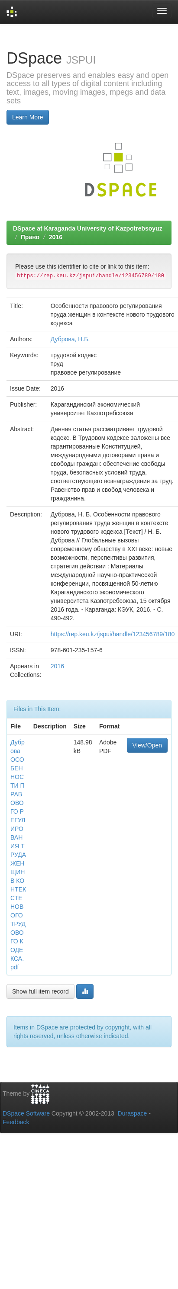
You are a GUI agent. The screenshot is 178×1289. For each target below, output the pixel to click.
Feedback (16, 1122)
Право (30, 237)
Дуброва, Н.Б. (70, 339)
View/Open (147, 745)
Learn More (27, 117)
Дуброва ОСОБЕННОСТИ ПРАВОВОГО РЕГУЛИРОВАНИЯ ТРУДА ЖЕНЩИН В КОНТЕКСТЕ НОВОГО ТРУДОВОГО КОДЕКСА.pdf (18, 855)
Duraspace (132, 1113)
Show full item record (40, 991)
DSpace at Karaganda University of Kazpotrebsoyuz (87, 228)
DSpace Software (26, 1113)
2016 (55, 237)
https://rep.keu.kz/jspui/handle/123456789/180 (113, 634)
